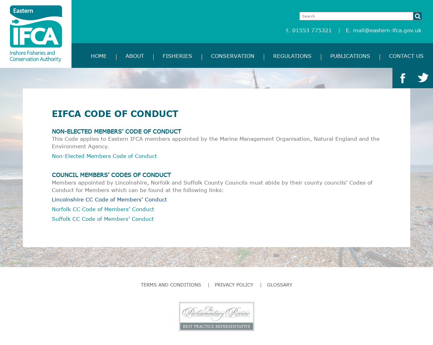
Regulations (292, 56)
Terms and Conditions (171, 284)
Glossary (279, 284)
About (134, 56)
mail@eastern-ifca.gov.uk (387, 30)
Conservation (232, 56)
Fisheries (177, 56)
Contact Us (406, 56)
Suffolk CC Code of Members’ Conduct (103, 219)
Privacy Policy (234, 284)
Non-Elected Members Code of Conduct (104, 156)
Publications (350, 56)
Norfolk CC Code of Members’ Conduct (103, 209)
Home (99, 56)
